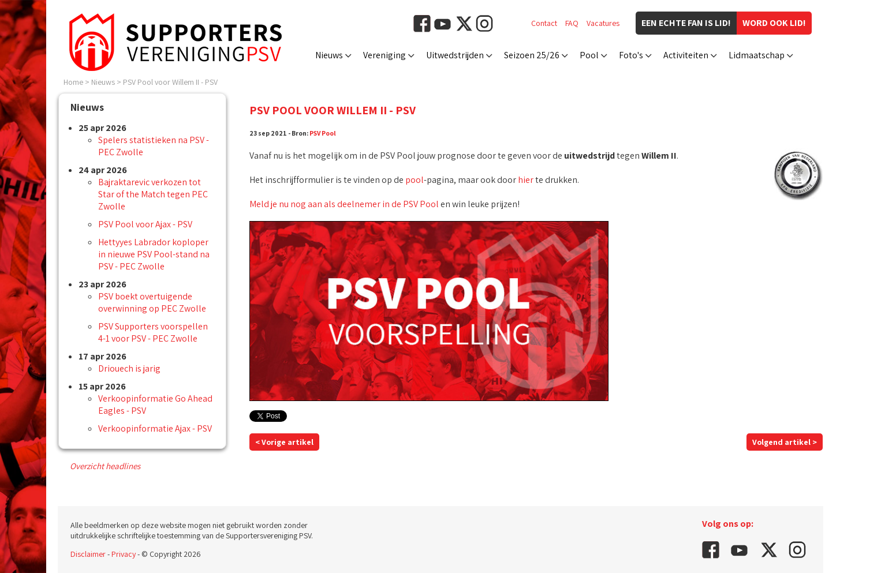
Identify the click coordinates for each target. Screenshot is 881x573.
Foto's (631, 55)
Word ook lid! (774, 23)
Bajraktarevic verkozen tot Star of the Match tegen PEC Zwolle (153, 194)
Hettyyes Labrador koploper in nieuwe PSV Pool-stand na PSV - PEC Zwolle (154, 254)
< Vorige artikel (284, 442)
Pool (589, 55)
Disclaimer (88, 554)
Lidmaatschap (757, 55)
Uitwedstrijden (455, 55)
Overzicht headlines (105, 465)
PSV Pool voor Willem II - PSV (170, 82)
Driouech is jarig (129, 368)
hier (525, 180)
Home (73, 82)
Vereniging (384, 55)
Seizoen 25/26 (531, 55)
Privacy (123, 554)
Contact (544, 23)
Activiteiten (685, 55)
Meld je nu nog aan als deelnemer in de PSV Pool (344, 204)
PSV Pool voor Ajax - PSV (145, 224)
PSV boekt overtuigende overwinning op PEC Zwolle (152, 302)
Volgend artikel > (784, 442)
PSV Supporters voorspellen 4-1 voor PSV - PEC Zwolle (153, 332)
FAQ (571, 23)
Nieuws (329, 55)
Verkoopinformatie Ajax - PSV (155, 428)
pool (414, 180)
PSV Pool (322, 133)
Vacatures (603, 23)
